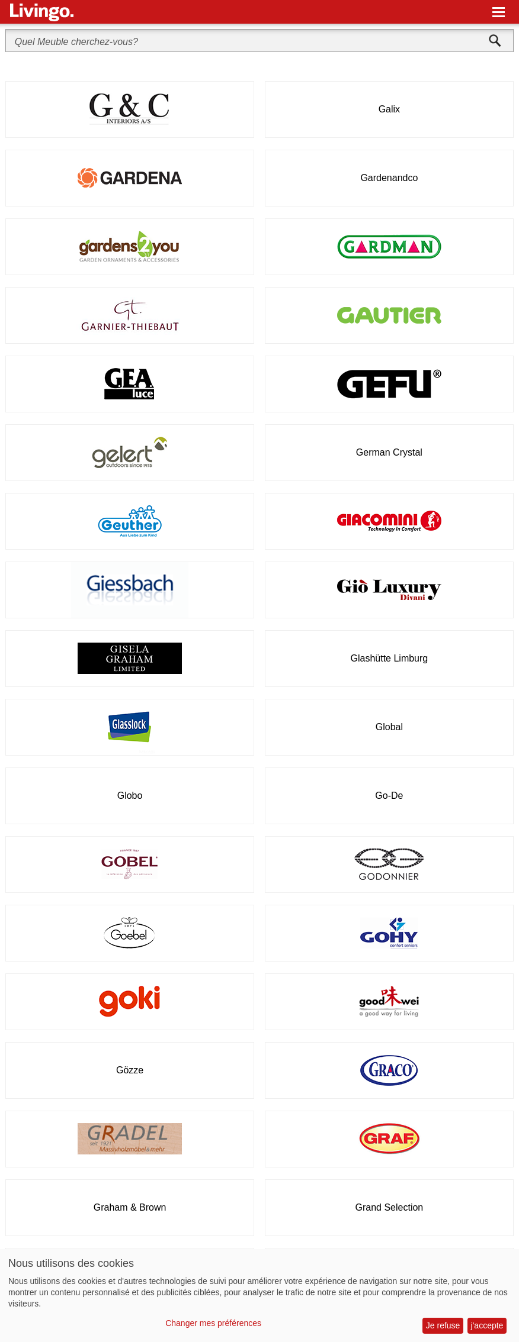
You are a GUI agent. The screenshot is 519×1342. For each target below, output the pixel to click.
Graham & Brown (130, 1207)
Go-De (389, 796)
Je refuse (443, 1325)
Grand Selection (389, 1207)
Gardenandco (389, 178)
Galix (389, 109)
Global (389, 727)
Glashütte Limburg (389, 658)
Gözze (129, 1070)
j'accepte (487, 1325)
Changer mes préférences (213, 1323)
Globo (130, 796)
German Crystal (389, 452)
